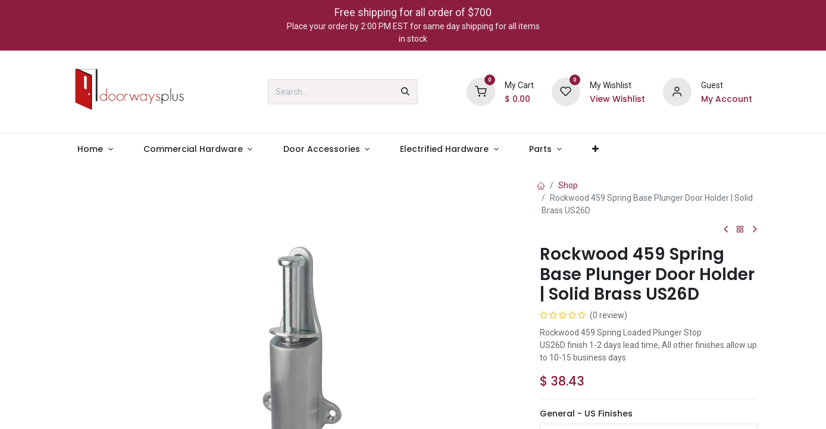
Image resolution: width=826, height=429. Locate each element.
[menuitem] (95, 149)
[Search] (405, 92)
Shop (568, 185)
